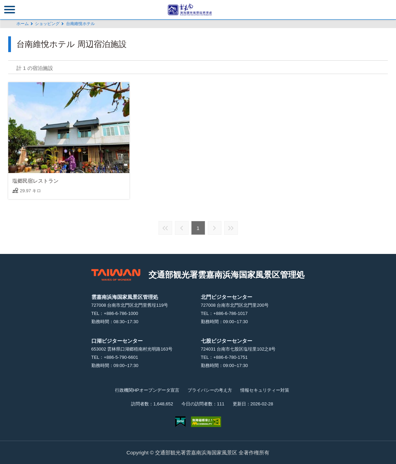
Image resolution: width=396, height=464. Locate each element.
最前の (165, 228)
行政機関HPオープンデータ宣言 (147, 390)
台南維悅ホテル (80, 23)
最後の (231, 228)
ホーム (22, 23)
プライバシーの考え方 (210, 390)
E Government (180, 421)
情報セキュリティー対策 (264, 390)
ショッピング (47, 23)
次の (214, 228)
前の (182, 228)
